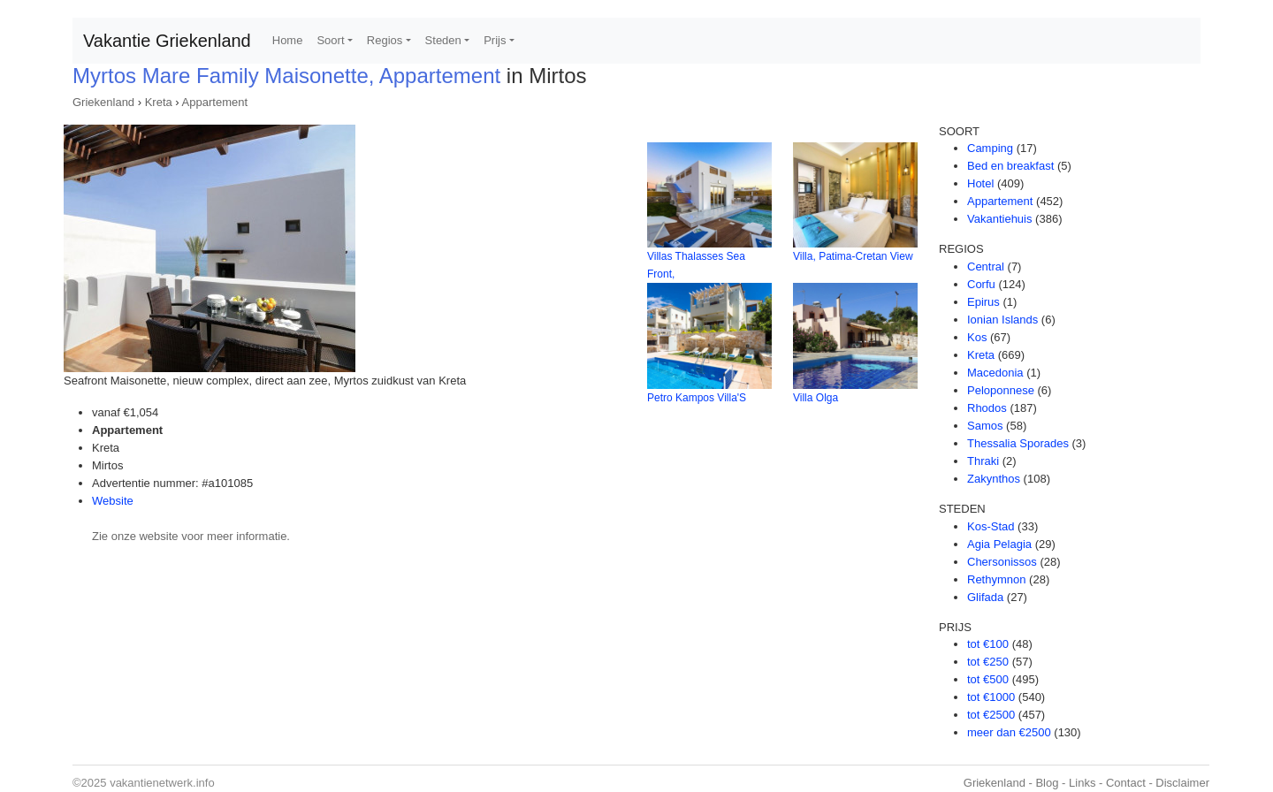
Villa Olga (815, 398)
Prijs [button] (495, 40)
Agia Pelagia (999, 544)
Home (287, 40)
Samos (984, 425)
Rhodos (987, 408)
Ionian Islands (1002, 319)
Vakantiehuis (999, 218)
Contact (1126, 782)
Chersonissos (1002, 561)
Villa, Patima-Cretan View (853, 256)
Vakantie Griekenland (167, 40)
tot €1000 (991, 697)
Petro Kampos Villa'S (696, 398)
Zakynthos (993, 478)
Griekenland (103, 102)
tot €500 (988, 679)
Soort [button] (330, 40)
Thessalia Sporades (1018, 443)
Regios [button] (384, 40)
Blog (1046, 782)
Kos (977, 337)
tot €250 (988, 661)
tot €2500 (991, 714)
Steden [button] (443, 40)
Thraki (983, 461)
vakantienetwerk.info (162, 782)
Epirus (983, 301)
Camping (990, 148)
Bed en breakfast (1010, 165)
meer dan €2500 (1009, 732)
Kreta (158, 102)
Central (985, 266)
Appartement (215, 102)
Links (1082, 782)
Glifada (985, 597)
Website (112, 500)
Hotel (980, 183)
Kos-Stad (990, 526)
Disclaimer (1182, 782)
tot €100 (988, 644)
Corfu (981, 284)
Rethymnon (996, 579)
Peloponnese (1000, 390)
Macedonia (995, 372)
